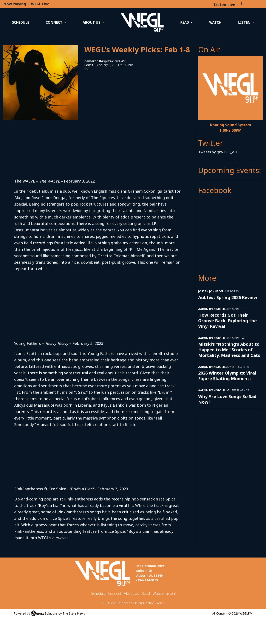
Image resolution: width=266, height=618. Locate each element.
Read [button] (185, 22)
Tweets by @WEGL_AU (217, 151)
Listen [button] (244, 22)
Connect (114, 593)
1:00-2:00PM (231, 130)
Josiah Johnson (210, 291)
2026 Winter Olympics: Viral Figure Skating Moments (227, 375)
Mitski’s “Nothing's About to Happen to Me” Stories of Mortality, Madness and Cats (229, 349)
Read (146, 593)
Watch (215, 22)
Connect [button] (54, 22)
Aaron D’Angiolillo (214, 309)
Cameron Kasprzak (99, 61)
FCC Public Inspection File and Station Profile (133, 603)
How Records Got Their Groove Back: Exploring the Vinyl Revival (227, 320)
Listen (170, 593)
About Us (131, 593)
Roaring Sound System (230, 124)
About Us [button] (92, 22)
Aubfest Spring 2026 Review (227, 297)
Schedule (20, 22)
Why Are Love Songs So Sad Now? (227, 399)
